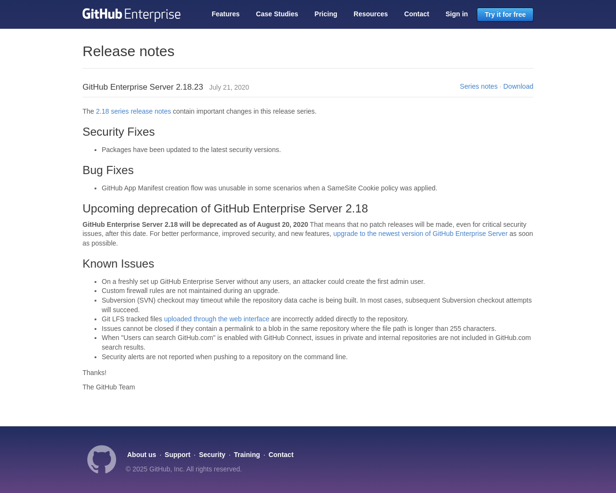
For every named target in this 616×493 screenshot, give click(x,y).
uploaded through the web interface (217, 319)
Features (225, 14)
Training (247, 454)
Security (212, 454)
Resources (371, 14)
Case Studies (277, 14)
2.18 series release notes (133, 111)
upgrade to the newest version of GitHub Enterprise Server (420, 233)
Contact (416, 14)
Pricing (326, 14)
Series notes (479, 86)
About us (141, 454)
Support (177, 454)
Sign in (457, 14)
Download (518, 86)
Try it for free (505, 14)
